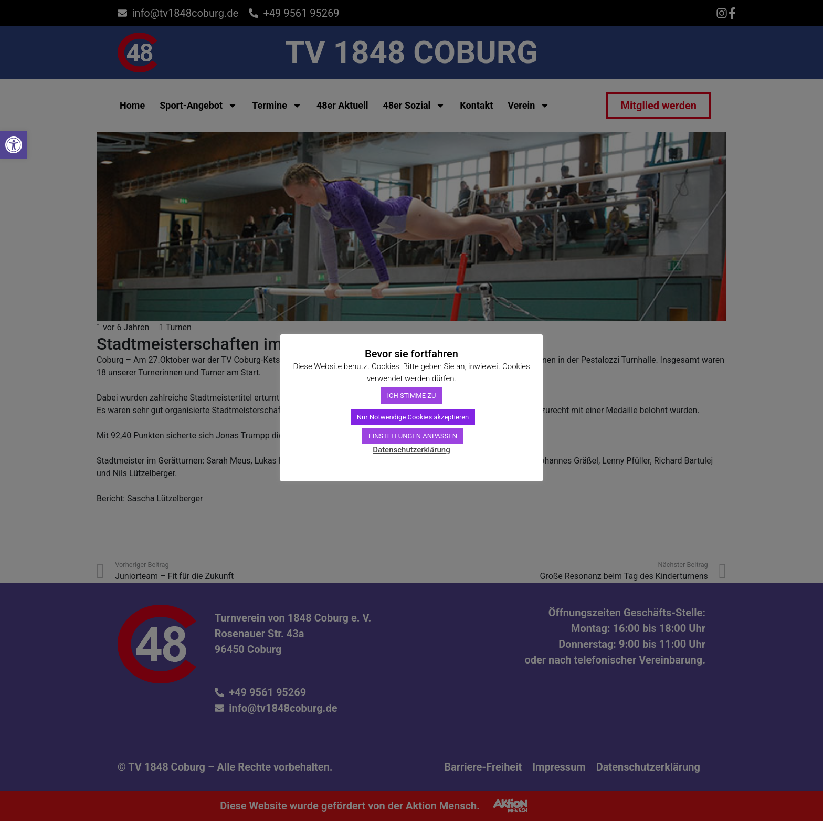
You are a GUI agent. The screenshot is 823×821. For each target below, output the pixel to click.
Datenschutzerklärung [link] (411, 450)
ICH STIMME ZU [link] (411, 395)
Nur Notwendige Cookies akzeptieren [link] (413, 417)
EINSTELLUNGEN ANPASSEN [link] (412, 436)
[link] (13, 145)
